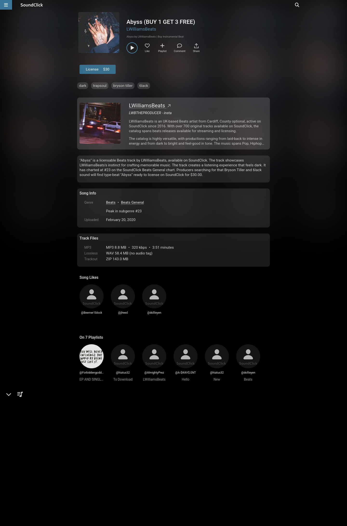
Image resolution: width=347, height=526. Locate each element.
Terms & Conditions (124, 471)
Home (87, 471)
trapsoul (100, 86)
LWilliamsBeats (141, 29)
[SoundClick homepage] (31, 4)
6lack (143, 86)
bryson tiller (123, 86)
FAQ (99, 471)
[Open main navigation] (6, 5)
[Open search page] (342, 5)
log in (116, 418)
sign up (99, 418)
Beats (110, 202)
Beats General (132, 202)
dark (82, 86)
